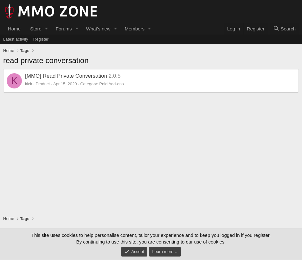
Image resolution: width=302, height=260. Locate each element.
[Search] (284, 29)
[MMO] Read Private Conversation (66, 76)
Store (36, 28)
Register (40, 39)
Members (135, 28)
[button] (46, 29)
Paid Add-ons (111, 83)
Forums (64, 28)
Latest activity (15, 39)
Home (14, 28)
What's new (98, 28)
